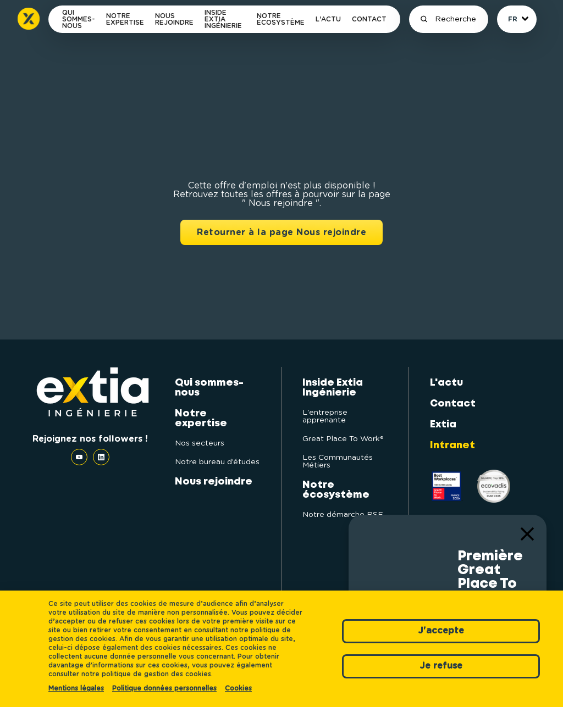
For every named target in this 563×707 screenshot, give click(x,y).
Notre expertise (125, 19)
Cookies (238, 688)
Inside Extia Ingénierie (223, 19)
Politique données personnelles (164, 688)
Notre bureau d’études (217, 462)
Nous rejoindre (174, 19)
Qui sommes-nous (78, 19)
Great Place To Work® (342, 439)
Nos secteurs (199, 443)
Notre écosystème (281, 19)
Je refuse (441, 665)
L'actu (328, 19)
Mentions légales (76, 688)
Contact (369, 19)
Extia (443, 424)
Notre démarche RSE (342, 515)
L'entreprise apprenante (324, 416)
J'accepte (441, 630)
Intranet (452, 445)
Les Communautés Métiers (337, 461)
